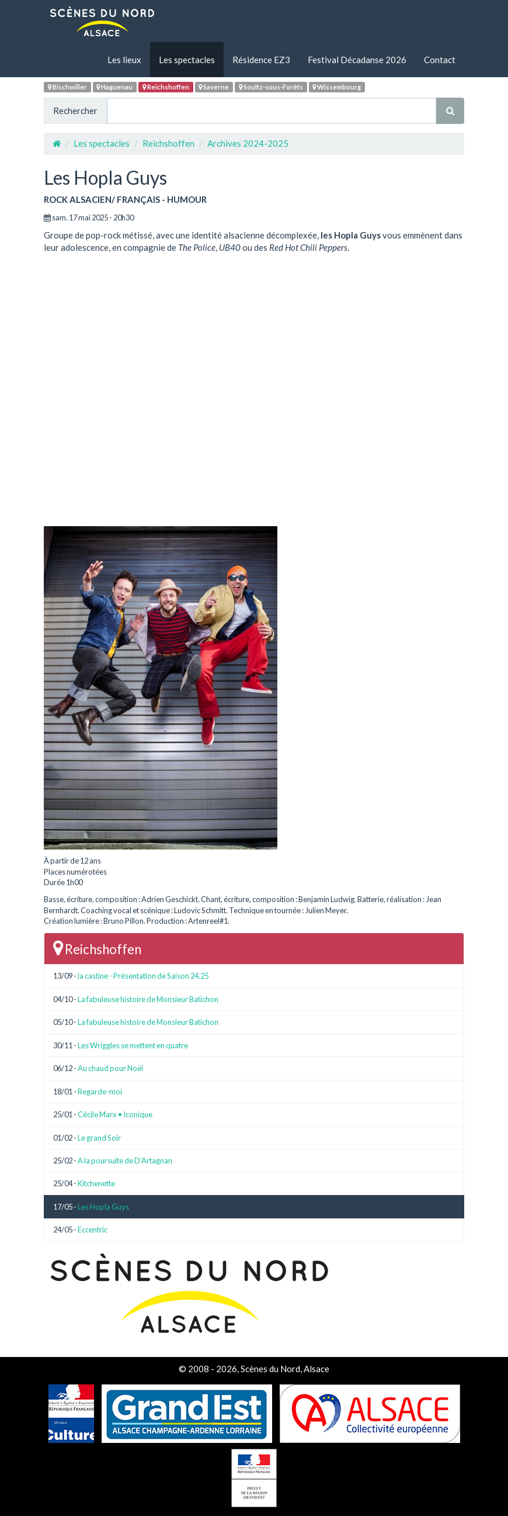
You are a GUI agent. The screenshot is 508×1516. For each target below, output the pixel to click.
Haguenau (114, 87)
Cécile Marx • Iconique (115, 1114)
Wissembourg (336, 87)
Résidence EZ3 (261, 59)
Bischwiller (67, 87)
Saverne (214, 87)
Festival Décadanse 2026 (357, 59)
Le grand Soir (99, 1137)
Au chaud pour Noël (110, 1068)
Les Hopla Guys (103, 1206)
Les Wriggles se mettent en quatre (133, 1045)
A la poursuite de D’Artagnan (125, 1160)
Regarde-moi (100, 1091)
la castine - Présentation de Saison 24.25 (143, 975)
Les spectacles (187, 59)
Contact (439, 59)
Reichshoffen (165, 87)
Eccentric (92, 1229)
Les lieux (124, 59)
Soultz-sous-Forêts (271, 87)
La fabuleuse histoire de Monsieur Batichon (148, 999)
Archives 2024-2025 (247, 143)
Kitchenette (96, 1183)
